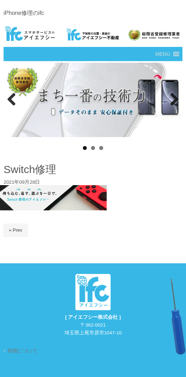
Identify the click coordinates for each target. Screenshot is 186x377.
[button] (162, 54)
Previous (12, 100)
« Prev (15, 230)
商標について (22, 351)
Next (173, 100)
